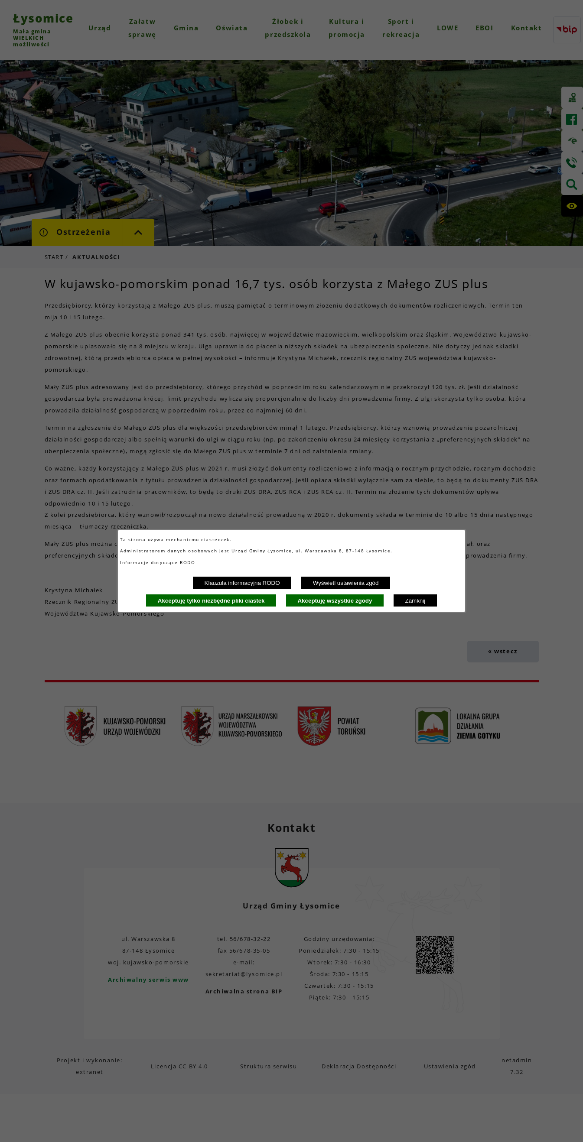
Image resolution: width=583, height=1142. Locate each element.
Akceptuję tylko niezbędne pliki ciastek (211, 600)
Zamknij (415, 600)
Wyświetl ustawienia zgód (346, 583)
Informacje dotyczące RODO (158, 562)
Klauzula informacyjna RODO (242, 583)
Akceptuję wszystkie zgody (335, 600)
